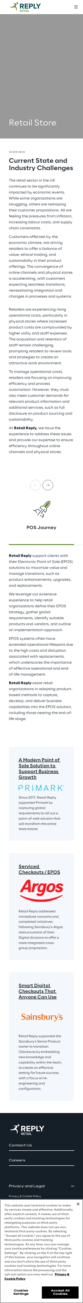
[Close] (78, 1204)
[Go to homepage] (30, 7)
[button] (41, 1145)
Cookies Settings (21, 1292)
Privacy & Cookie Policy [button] (25, 1196)
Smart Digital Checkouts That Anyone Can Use (38, 991)
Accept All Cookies (60, 1292)
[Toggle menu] (76, 7)
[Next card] (47, 485)
